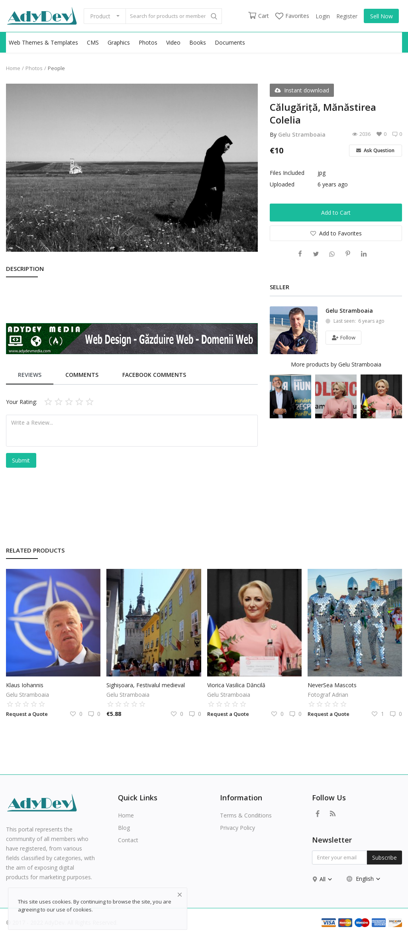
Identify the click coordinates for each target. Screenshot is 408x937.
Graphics (119, 42)
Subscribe (384, 857)
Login (323, 16)
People (56, 68)
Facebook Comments (154, 374)
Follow (343, 337)
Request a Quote (27, 713)
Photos (148, 42)
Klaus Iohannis (24, 685)
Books (197, 42)
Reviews (29, 374)
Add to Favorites (336, 233)
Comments (81, 374)
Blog (124, 827)
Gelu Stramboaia (302, 134)
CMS (93, 42)
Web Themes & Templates (43, 42)
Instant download (302, 90)
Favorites (292, 15)
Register (346, 16)
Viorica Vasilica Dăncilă (236, 685)
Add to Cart (336, 212)
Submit (21, 460)
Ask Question (375, 150)
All (326, 879)
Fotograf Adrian (328, 694)
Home (13, 68)
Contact (128, 840)
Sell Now (381, 16)
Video (173, 42)
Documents (230, 42)
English (364, 878)
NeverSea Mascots (332, 685)
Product (100, 16)
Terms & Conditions (246, 815)
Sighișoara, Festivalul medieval (145, 685)
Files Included (287, 172)
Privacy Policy (237, 827)
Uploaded (282, 184)
